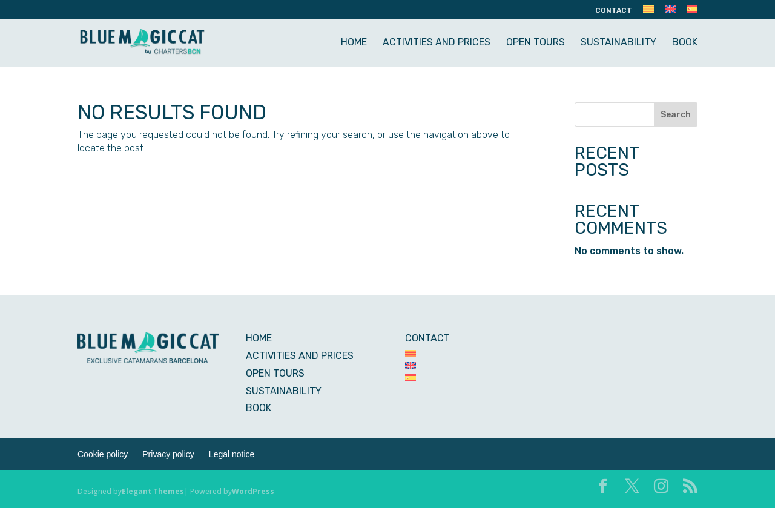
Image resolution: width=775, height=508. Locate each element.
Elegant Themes (153, 491)
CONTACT (613, 11)
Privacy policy (168, 454)
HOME (354, 43)
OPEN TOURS (535, 43)
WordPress (253, 491)
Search (676, 115)
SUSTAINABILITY (618, 43)
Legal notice (232, 454)
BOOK (685, 43)
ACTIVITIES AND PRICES (436, 43)
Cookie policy (103, 454)
